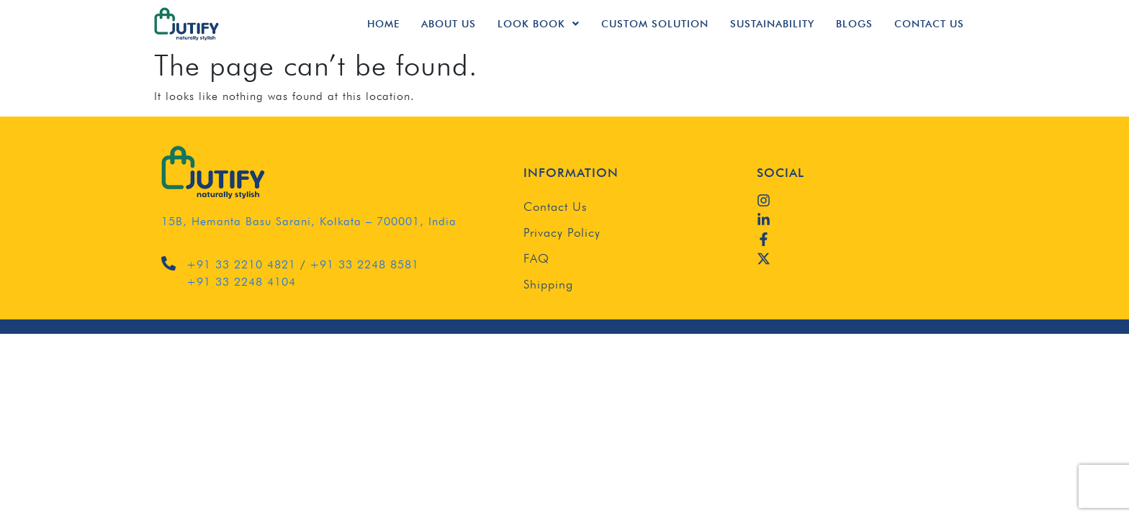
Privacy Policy (562, 232)
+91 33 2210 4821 (241, 264)
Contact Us (929, 23)
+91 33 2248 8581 (364, 264)
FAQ (536, 258)
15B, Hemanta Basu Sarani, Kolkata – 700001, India (308, 221)
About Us (448, 23)
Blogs (854, 23)
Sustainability (772, 23)
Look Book (539, 23)
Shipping (548, 284)
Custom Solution (655, 23)
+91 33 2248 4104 (241, 281)
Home (383, 23)
